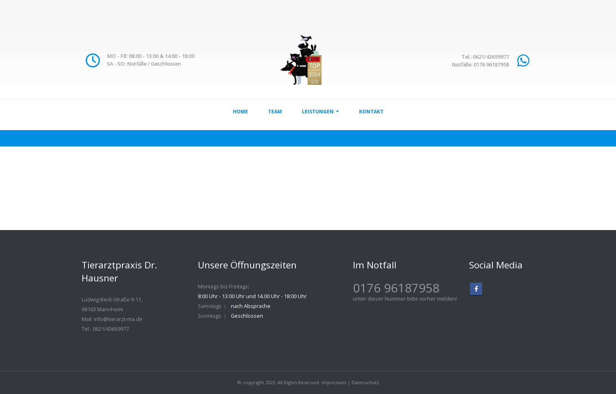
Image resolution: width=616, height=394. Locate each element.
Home (240, 111)
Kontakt (371, 111)
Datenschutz (365, 382)
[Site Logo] (308, 60)
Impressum (333, 382)
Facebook (476, 289)
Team (275, 111)
